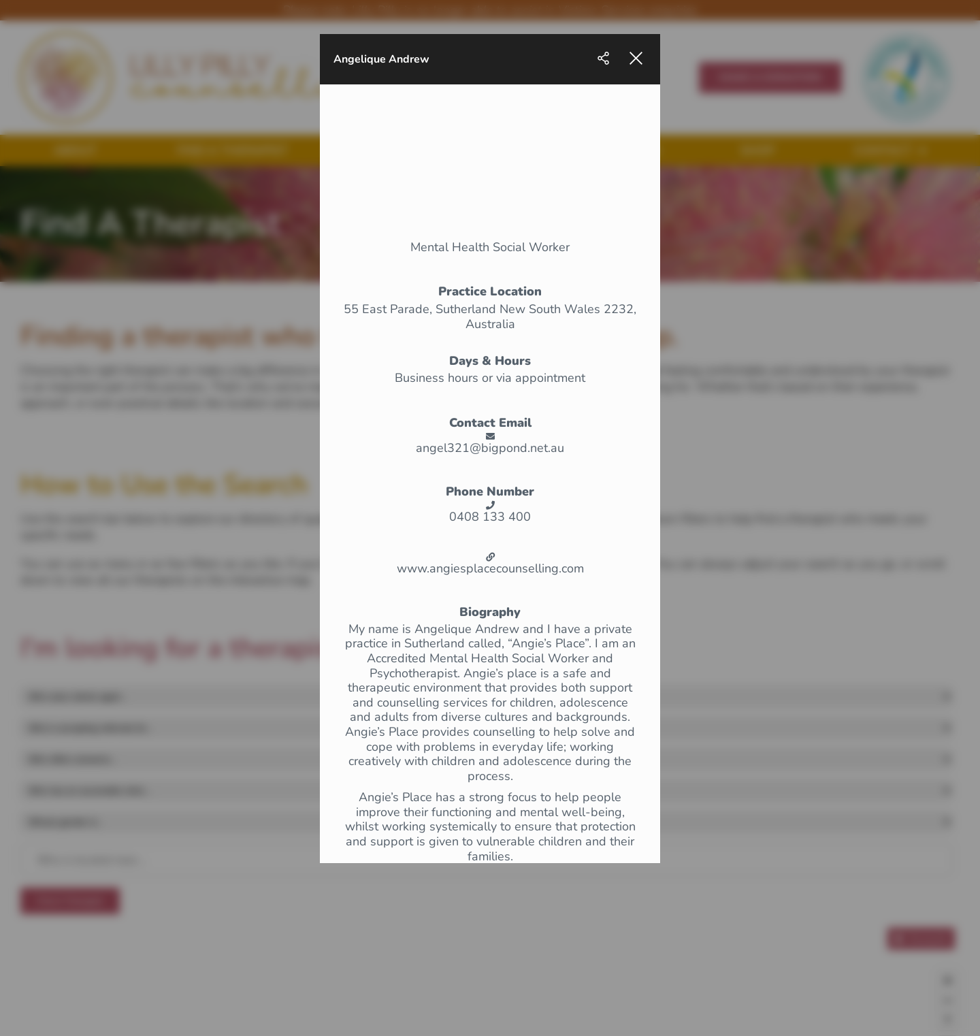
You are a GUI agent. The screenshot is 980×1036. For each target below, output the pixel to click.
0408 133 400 (490, 517)
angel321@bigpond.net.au (490, 448)
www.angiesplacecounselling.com (490, 569)
